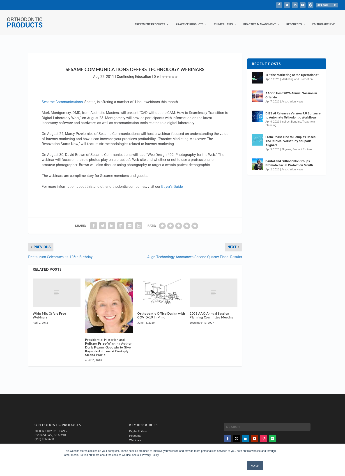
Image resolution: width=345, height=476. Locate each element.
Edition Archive (323, 19)
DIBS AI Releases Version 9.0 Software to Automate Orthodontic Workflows (293, 111)
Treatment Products (150, 19)
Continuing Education (134, 72)
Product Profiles (302, 144)
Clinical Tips (223, 19)
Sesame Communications (62, 97)
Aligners (286, 144)
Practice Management (259, 19)
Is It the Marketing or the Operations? (292, 70)
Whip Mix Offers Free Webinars (49, 311)
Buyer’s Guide (172, 182)
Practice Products (189, 19)
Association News (292, 97)
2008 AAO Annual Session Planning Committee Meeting (211, 311)
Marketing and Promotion (297, 74)
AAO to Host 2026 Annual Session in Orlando (291, 91)
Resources (294, 19)
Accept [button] (255, 465)
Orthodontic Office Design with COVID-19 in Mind (161, 311)
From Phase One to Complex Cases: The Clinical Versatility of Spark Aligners (290, 136)
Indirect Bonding (291, 117)
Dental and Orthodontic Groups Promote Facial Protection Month (289, 159)
